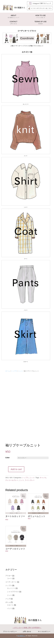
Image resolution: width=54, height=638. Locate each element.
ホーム (7, 371)
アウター (8, 576)
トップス (14, 371)
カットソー (11, 588)
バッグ (7, 599)
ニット (20, 371)
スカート (10, 605)
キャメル (43, 477)
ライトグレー (30, 480)
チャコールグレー (11, 480)
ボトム (7, 602)
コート (9, 578)
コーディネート (11, 582)
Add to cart (16, 469)
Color (7, 458)
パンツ (9, 608)
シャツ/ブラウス (13, 592)
